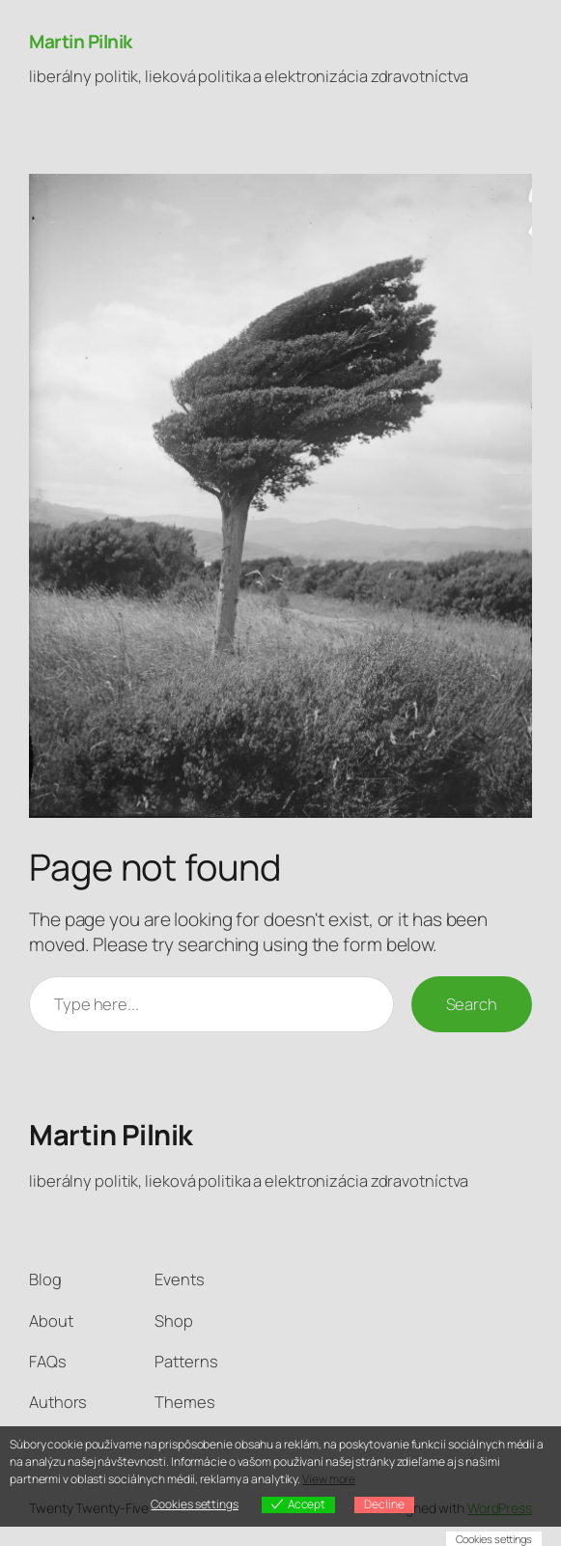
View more (328, 1479)
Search (471, 1004)
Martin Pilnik (80, 41)
